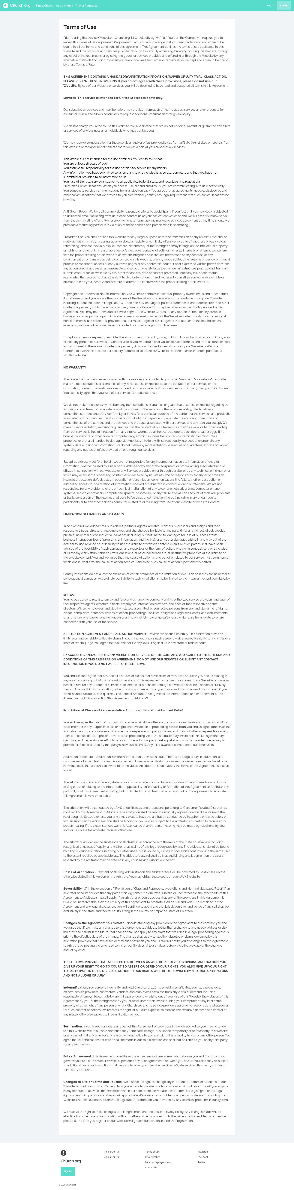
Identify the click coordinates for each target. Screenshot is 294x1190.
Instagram (203, 1151)
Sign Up (284, 5)
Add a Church (64, 5)
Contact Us (151, 1167)
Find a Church (44, 5)
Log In (270, 5)
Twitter (201, 1162)
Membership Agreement (158, 1162)
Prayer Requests (86, 5)
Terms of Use (152, 1151)
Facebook (203, 1157)
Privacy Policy (152, 1157)
